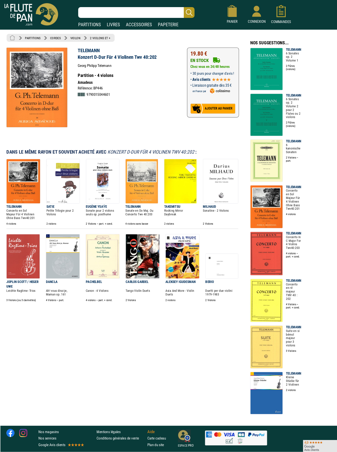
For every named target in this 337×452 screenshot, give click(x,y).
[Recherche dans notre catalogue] (136, 12)
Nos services (47, 438)
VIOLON (75, 38)
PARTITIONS (89, 24)
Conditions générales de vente (121, 438)
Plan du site (155, 445)
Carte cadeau (156, 438)
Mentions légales (108, 432)
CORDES (55, 38)
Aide (151, 431)
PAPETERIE (168, 24)
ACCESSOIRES (139, 24)
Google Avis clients (60, 445)
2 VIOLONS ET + (100, 38)
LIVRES (113, 24)
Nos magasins (48, 432)
